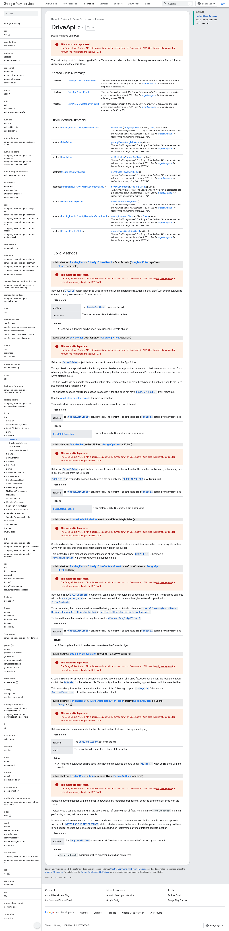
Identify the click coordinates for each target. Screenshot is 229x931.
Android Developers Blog (57, 895)
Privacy (58, 925)
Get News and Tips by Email (58, 900)
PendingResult (68, 127)
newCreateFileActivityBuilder (125, 172)
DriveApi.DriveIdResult (78, 92)
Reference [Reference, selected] (88, 3)
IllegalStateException (63, 434)
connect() (147, 416)
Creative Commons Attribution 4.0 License (128, 869)
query (114, 216)
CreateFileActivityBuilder (73, 172)
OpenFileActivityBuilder (72, 201)
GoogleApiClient (131, 127)
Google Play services (82, 19)
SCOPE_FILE (58, 479)
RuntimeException (62, 557)
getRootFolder (118, 157)
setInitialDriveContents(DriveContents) (126, 612)
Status (80, 231)
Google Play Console (178, 900)
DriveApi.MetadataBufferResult (83, 104)
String (152, 127)
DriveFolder (66, 142)
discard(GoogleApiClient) (124, 618)
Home (54, 19)
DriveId (69, 290)
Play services (19, 4)
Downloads (134, 3)
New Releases (70, 3)
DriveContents (78, 594)
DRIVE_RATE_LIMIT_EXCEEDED (81, 824)
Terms (48, 925)
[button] (20, 46)
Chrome (98, 913)
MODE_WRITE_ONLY (72, 598)
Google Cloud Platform (133, 913)
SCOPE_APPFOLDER (146, 391)
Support (118, 3)
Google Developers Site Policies (95, 872)
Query (146, 216)
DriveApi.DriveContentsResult (82, 80)
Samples (104, 3)
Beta (147, 3)
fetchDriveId (117, 127)
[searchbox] (21, 13)
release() (146, 763)
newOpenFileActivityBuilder (124, 201)
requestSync (117, 231)
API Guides (51, 3)
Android (84, 913)
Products (65, 19)
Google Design (113, 900)
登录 (223, 3)
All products (156, 913)
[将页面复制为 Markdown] (84, 27)
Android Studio (175, 895)
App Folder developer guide (75, 398)
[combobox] (177, 3)
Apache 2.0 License (54, 872)
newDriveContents (120, 187)
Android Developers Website (120, 895)
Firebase (112, 913)
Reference (99, 19)
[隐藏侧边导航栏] (37, 925)
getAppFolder (117, 142)
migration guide (164, 48)
